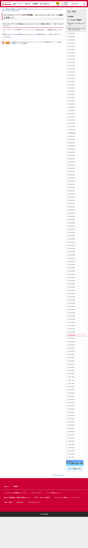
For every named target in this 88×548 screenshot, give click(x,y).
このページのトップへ (58, 475)
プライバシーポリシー (36, 493)
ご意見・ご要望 (8, 502)
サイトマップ (74, 497)
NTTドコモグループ (34, 502)
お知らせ (27, 4)
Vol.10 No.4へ (7, 36)
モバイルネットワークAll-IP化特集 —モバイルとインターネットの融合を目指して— (26, 34)
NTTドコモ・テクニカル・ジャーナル (37, 9)
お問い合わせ (19, 502)
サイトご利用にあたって (53, 493)
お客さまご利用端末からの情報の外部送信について (17, 497)
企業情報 (35, 4)
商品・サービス (17, 4)
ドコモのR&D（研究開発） (21, 9)
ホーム (3, 9)
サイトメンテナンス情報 (61, 497)
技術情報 (13, 9)
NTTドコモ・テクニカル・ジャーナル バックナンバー (77, 29)
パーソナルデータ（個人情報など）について (15, 493)
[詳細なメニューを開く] (84, 3)
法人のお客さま (44, 4)
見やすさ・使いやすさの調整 (41, 497)
